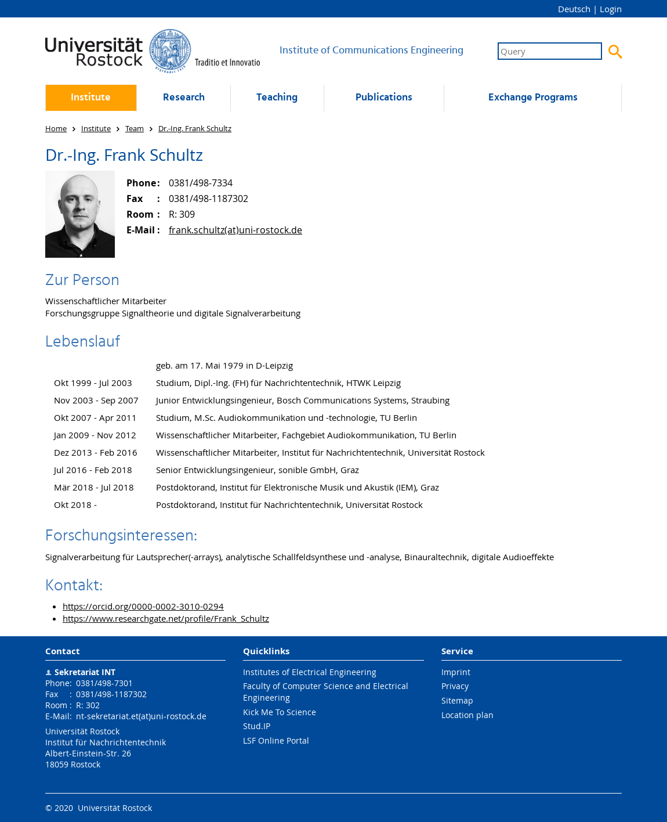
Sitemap (457, 700)
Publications (384, 97)
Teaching (277, 97)
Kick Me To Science (279, 712)
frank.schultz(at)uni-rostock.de (235, 229)
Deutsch (574, 9)
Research (184, 97)
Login (611, 9)
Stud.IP (256, 725)
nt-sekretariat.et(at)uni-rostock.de (141, 716)
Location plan (467, 714)
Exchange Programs (533, 97)
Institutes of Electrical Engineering (309, 671)
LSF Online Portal (276, 740)
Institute (91, 97)
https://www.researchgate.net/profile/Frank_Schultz (166, 618)
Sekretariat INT (85, 671)
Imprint (455, 671)
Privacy (455, 685)
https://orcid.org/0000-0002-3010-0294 (143, 606)
